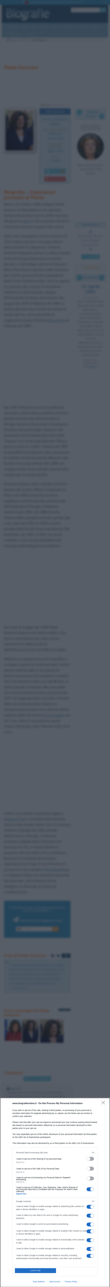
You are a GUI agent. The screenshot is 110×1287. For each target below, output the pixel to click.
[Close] (104, 1103)
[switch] (90, 1159)
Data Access (54, 1281)
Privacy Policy (71, 1281)
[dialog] (55, 1192)
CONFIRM (35, 1270)
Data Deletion (39, 1281)
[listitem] (55, 1152)
